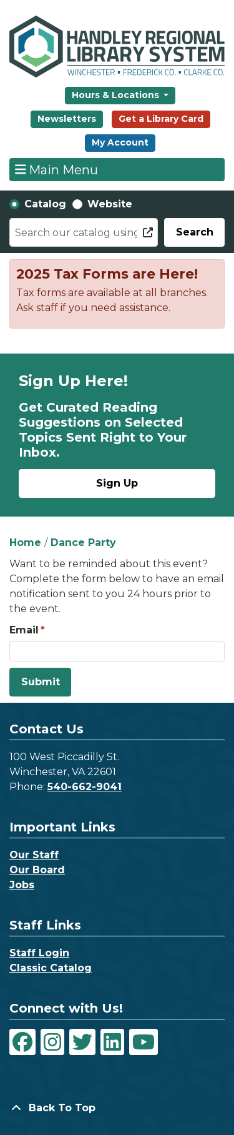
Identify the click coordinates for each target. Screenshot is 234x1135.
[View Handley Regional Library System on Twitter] (82, 1042)
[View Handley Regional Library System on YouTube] (143, 1042)
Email (24, 630)
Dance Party (83, 542)
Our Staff (34, 855)
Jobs (21, 885)
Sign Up (117, 483)
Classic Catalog (50, 968)
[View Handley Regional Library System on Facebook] (22, 1042)
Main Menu (57, 169)
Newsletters (66, 118)
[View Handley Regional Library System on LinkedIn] (112, 1042)
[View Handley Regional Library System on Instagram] (52, 1042)
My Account (120, 142)
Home (25, 542)
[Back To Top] (117, 1108)
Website (109, 204)
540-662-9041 (84, 787)
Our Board (37, 870)
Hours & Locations (117, 95)
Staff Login (39, 953)
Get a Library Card (161, 118)
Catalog (45, 204)
